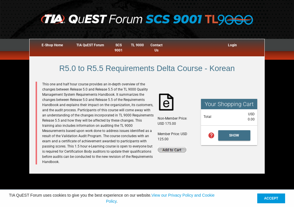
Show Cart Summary (234, 137)
